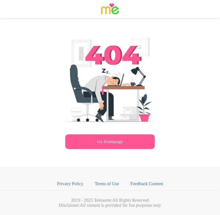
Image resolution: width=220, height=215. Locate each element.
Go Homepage (110, 146)
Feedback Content (134, 194)
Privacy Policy (83, 194)
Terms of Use (108, 194)
